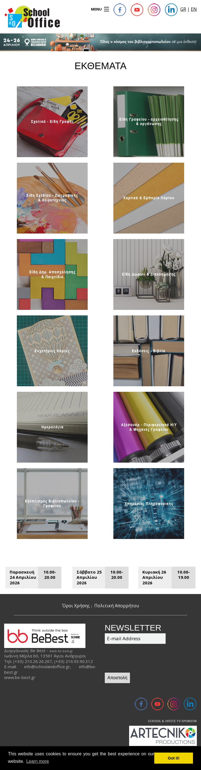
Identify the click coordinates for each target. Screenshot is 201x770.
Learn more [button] (37, 761)
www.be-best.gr (61, 651)
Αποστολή (117, 677)
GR (183, 9)
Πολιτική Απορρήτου (116, 606)
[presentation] (147, 659)
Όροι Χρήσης (76, 606)
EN (194, 9)
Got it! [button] (173, 758)
